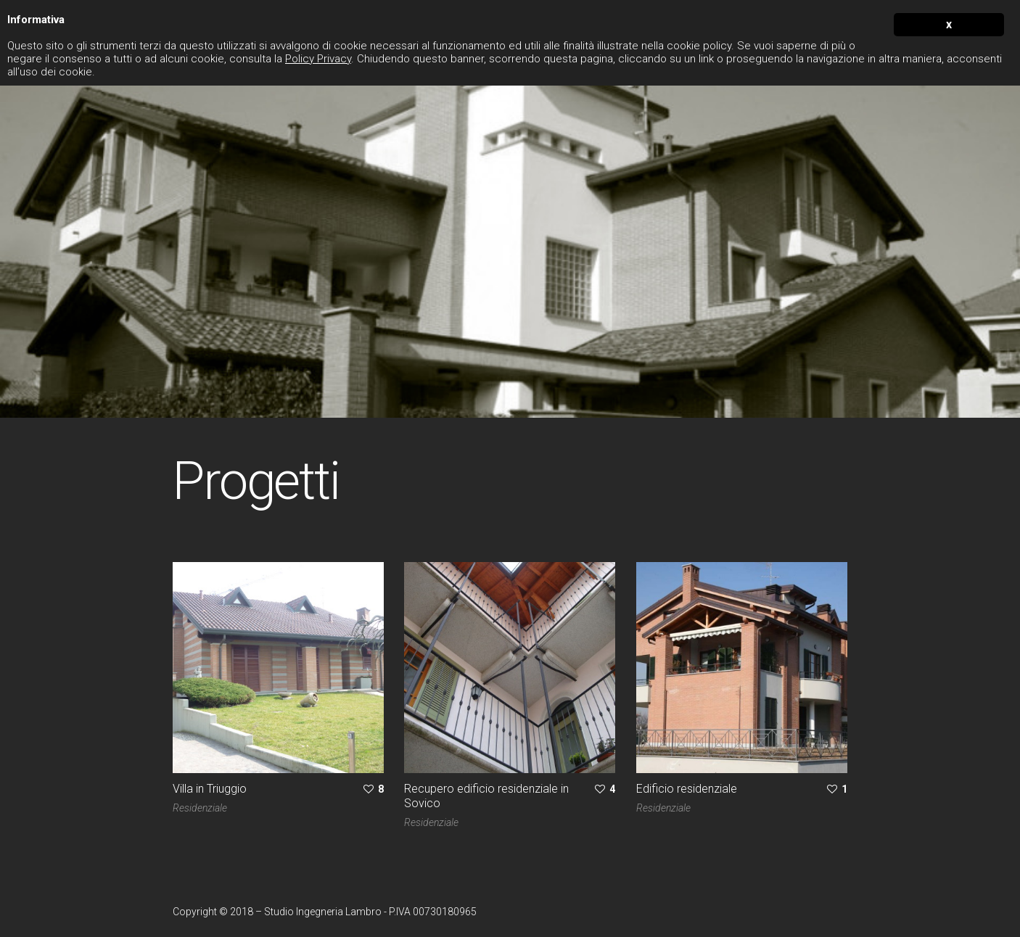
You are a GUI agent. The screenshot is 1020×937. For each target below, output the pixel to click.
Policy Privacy (318, 58)
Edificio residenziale (686, 789)
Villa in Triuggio (210, 789)
